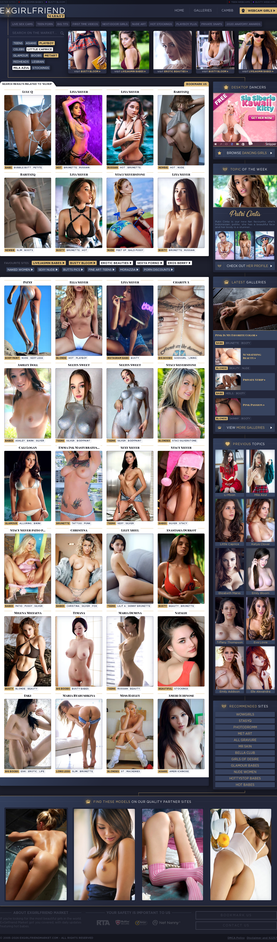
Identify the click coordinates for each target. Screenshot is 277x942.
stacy (183, 524)
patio (18, 606)
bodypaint (83, 441)
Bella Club (245, 753)
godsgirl (180, 358)
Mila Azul (21, 68)
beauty (174, 606)
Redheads (21, 62)
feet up (121, 250)
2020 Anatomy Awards (243, 24)
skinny (234, 419)
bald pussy (135, 250)
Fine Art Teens (102, 270)
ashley (20, 441)
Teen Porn (45, 24)
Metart (51, 56)
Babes (9, 441)
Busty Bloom (56, 2)
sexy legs (36, 358)
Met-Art (245, 734)
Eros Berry (179, 263)
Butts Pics (73, 270)
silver (40, 441)
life (41, 772)
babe (8, 168)
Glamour (20, 56)
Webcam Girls (260, 11)
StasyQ (245, 721)
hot (59, 168)
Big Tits (62, 24)
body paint (12, 358)
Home (179, 10)
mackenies (133, 772)
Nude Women (245, 772)
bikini (30, 441)
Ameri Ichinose (179, 772)
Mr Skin (245, 746)
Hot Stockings (161, 24)
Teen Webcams (240, 2)
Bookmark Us (196, 84)
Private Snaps (211, 24)
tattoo (77, 524)
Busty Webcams (265, 2)
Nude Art (139, 24)
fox (94, 606)
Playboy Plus (186, 24)
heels (230, 393)
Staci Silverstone (184, 441)
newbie (163, 168)
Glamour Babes (245, 766)
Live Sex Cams (22, 24)
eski (23, 772)
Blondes (164, 441)
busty (60, 250)
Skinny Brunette (139, 606)
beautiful (165, 689)
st (122, 772)
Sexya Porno (149, 263)
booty (245, 343)
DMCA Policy (236, 938)
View (246, 428)
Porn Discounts (158, 270)
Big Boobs (165, 358)
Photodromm (245, 727)
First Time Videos (85, 24)
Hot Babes (245, 785)
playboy (81, 358)
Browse (247, 153)
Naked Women (20, 270)
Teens (18, 43)
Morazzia (129, 270)
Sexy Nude (48, 270)
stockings (181, 689)
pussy (28, 606)
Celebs (18, 49)
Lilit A (121, 606)
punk (87, 524)
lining (192, 358)
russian (84, 168)
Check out (247, 266)
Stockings (41, 68)
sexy (120, 524)
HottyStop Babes (245, 778)
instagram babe (118, 358)
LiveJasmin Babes (32, 2)
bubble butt (22, 168)
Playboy (46, 43)
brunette (70, 168)
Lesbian (38, 62)
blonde (61, 358)
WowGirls (245, 714)
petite (37, 168)
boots (28, 250)
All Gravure (245, 740)
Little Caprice (39, 49)
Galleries (203, 10)
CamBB (227, 10)
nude (180, 168)
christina (72, 606)
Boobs (36, 56)
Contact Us (236, 925)
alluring (25, 524)
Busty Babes (80, 689)
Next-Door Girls (115, 24)
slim (19, 250)
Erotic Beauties (116, 263)
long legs (63, 772)
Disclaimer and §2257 (262, 938)
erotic (32, 772)
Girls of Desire (245, 759)
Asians (31, 43)
